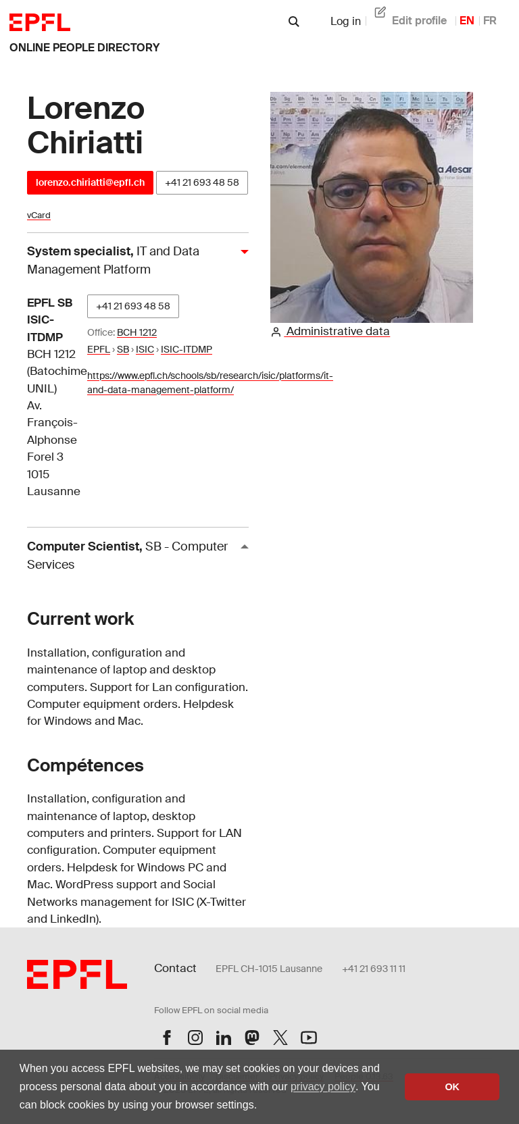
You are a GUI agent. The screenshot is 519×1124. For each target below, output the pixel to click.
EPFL (98, 349)
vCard (39, 215)
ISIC (145, 349)
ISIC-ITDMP (186, 349)
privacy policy (323, 1086)
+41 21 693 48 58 (202, 182)
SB (123, 349)
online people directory (84, 48)
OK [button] (452, 1086)
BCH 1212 (137, 332)
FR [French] (490, 21)
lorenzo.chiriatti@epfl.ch (90, 182)
